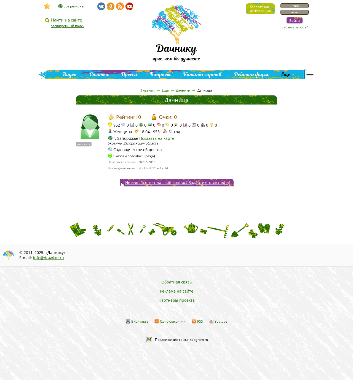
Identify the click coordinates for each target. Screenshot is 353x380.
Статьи (99, 74)
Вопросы (160, 74)
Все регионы (73, 6)
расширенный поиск (67, 25)
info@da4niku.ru (48, 257)
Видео (70, 74)
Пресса (129, 74)
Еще (285, 74)
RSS (200, 321)
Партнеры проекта (177, 300)
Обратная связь (176, 282)
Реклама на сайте (176, 291)
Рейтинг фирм (251, 74)
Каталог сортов (202, 74)
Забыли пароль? (295, 27)
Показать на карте (156, 138)
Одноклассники (173, 321)
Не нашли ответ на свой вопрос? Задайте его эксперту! (177, 182)
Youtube (221, 321)
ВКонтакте (139, 321)
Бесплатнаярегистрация (260, 8)
